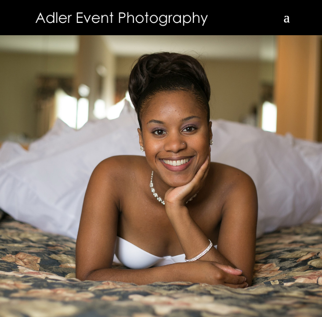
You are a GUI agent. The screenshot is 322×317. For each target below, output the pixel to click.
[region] (161, 158)
